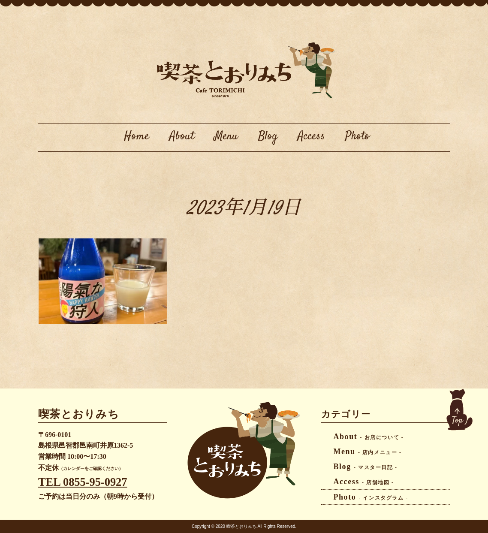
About (181, 136)
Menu (226, 136)
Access (311, 136)
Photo (357, 136)
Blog (267, 136)
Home (136, 136)
